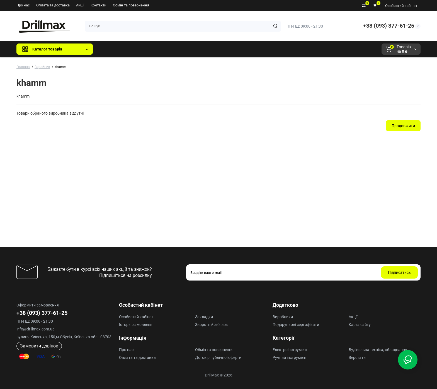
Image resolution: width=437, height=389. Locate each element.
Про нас (23, 5)
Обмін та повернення (131, 5)
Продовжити (403, 126)
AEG (192, 49)
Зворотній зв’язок (211, 324)
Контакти (98, 5)
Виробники (283, 317)
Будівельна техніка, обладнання (378, 349)
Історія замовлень (135, 324)
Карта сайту (360, 324)
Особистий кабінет (401, 6)
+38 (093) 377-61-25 (388, 25)
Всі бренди (112, 49)
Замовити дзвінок (39, 346)
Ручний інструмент (290, 357)
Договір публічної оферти (218, 357)
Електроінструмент (290, 349)
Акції (80, 5)
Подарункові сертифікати (296, 324)
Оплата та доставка (53, 5)
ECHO (174, 49)
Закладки (204, 317)
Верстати (357, 357)
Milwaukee (213, 49)
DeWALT (154, 49)
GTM (134, 49)
